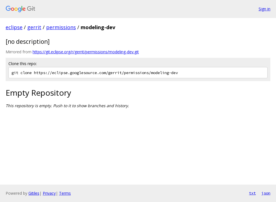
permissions (61, 27)
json (265, 193)
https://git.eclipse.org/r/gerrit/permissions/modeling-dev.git (86, 51)
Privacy (49, 193)
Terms (65, 193)
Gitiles (33, 193)
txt (252, 193)
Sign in (264, 9)
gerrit (34, 27)
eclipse (14, 27)
